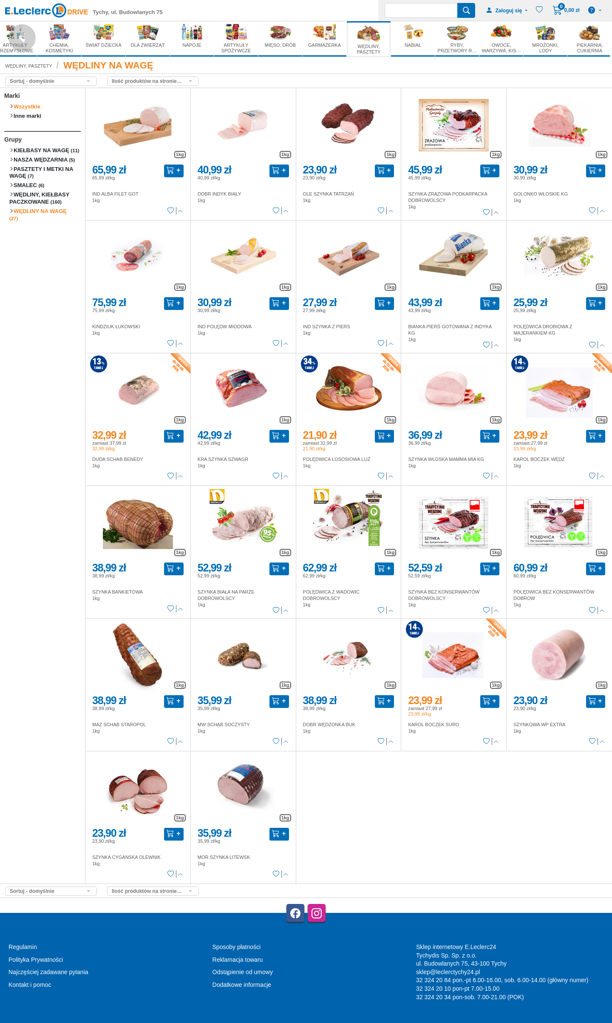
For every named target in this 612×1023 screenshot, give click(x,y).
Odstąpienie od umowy (242, 972)
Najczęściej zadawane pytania (48, 972)
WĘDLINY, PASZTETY (28, 65)
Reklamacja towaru (237, 959)
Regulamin (22, 946)
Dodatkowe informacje (242, 984)
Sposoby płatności (236, 946)
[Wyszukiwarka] (421, 10)
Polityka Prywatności (35, 959)
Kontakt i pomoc (29, 984)
